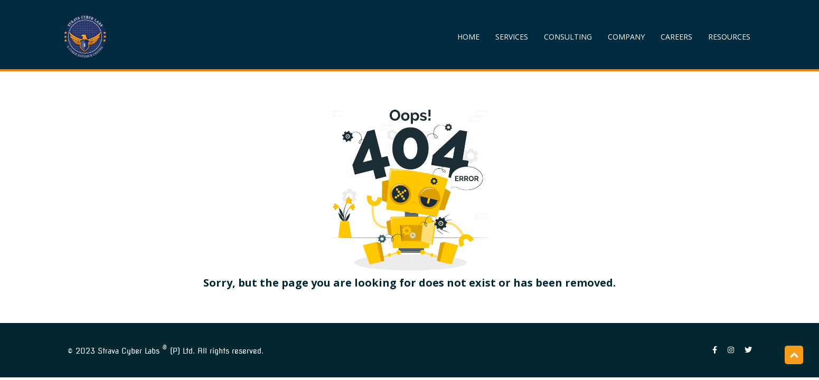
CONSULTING (568, 37)
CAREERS (676, 37)
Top (794, 355)
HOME (468, 37)
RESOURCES (729, 37)
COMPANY (626, 37)
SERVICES (511, 37)
